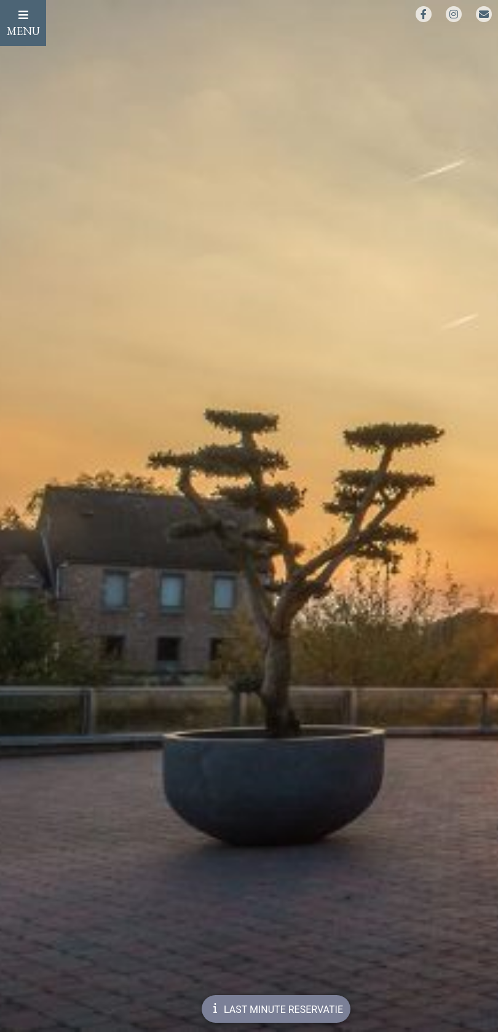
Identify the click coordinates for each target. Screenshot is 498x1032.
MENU (23, 23)
